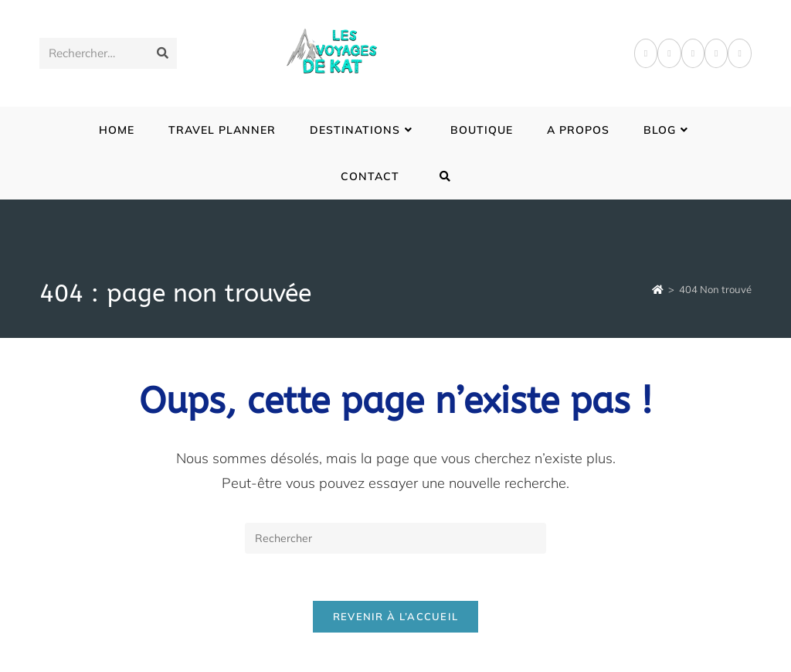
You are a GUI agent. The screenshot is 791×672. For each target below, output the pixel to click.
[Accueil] (658, 289)
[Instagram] (692, 53)
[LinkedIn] (716, 53)
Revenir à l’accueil (396, 616)
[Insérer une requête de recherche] (395, 538)
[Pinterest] (669, 53)
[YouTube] (739, 53)
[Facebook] (645, 53)
